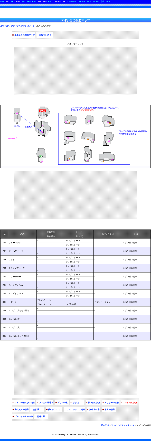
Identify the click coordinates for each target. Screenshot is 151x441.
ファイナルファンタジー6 (22, 26)
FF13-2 (72, 1)
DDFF (96, 1)
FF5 (23, 1)
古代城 (36, 409)
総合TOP (4, 26)
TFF (108, 1)
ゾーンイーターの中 (23, 416)
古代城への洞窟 (21, 409)
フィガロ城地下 (46, 402)
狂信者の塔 (94, 409)
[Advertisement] (75, 70)
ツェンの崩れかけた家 (24, 402)
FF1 (2, 1)
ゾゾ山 (76, 402)
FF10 (50, 1)
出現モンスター (46, 35)
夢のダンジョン (55, 409)
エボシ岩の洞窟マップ (24, 35)
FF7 (34, 1)
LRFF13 (81, 1)
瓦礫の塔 (41, 416)
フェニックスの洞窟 (76, 409)
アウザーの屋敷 (112, 402)
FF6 (29, 1)
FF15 (89, 1)
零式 (102, 1)
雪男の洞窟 (110, 409)
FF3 (13, 1)
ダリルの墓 (63, 402)
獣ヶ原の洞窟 (94, 402)
